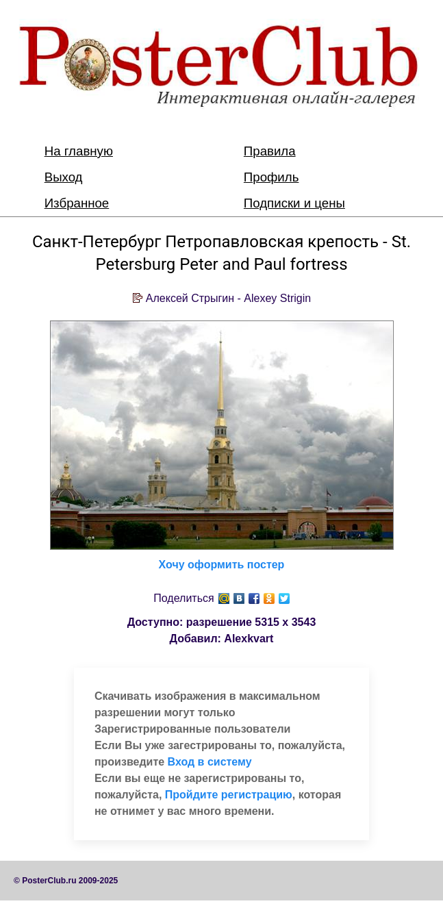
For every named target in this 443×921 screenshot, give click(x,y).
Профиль (271, 177)
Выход (64, 177)
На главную (79, 151)
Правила (270, 151)
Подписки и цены (294, 203)
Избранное (77, 203)
